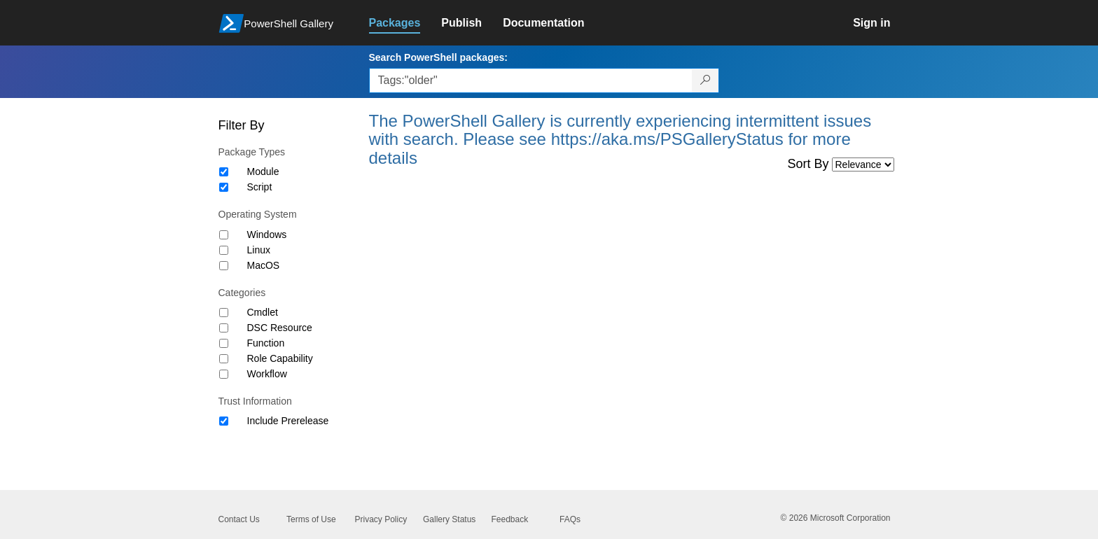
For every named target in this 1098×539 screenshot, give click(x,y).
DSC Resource (279, 327)
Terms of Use (311, 519)
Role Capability (280, 358)
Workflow (267, 373)
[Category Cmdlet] (223, 312)
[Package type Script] (223, 187)
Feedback (510, 519)
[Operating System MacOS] (223, 265)
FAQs (570, 519)
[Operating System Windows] (223, 234)
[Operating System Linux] (223, 250)
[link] (405, 23)
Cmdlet (262, 312)
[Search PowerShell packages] (705, 80)
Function (266, 343)
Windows (267, 234)
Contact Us (239, 519)
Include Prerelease (288, 420)
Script (259, 186)
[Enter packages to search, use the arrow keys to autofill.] (531, 80)
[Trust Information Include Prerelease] (223, 421)
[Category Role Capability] (223, 358)
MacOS (263, 265)
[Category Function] (223, 343)
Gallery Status (449, 519)
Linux (258, 249)
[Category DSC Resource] (223, 327)
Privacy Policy (381, 519)
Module (263, 171)
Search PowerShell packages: (438, 57)
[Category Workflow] (223, 374)
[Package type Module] (223, 171)
